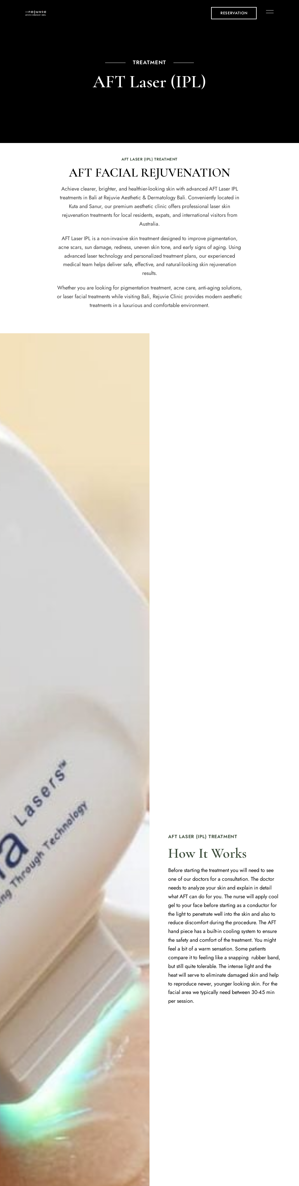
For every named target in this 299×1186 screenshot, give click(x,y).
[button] (234, 13)
